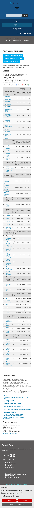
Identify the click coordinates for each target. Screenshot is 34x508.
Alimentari (8, 39)
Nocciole (26, 40)
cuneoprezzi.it (9, 467)
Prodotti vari (17, 40)
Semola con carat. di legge (8, 204)
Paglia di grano (8, 331)
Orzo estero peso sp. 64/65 (8, 157)
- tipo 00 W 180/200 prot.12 (6, 193)
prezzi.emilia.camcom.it (12, 477)
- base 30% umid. (9, 171)
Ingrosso (17, 25)
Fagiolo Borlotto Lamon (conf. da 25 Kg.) (8, 262)
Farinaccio (8, 215)
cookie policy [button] (15, 493)
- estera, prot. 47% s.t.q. (8, 289)
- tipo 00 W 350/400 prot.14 (6, 181)
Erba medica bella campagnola (9, 364)
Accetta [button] (25, 500)
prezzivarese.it (10, 465)
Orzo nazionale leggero (8, 152)
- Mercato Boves (8, 238)
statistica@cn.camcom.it (10, 433)
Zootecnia (17, 39)
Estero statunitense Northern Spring (8, 127)
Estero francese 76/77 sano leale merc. (8, 121)
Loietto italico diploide (8, 345)
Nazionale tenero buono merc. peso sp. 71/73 (8, 109)
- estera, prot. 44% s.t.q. (8, 284)
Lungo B (8, 312)
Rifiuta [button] (9, 500)
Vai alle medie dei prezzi (11, 61)
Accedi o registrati (24, 33)
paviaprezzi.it (9, 475)
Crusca (8, 221)
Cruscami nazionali (8, 228)
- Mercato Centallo (8, 242)
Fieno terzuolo (8, 328)
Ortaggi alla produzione (11, 399)
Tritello (8, 218)
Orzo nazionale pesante (8, 147)
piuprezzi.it (8, 462)
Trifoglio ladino (8, 359)
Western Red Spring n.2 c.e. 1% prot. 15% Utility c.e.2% (8, 135)
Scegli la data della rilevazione (13, 58)
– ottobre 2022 (16, 397)
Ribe (7, 307)
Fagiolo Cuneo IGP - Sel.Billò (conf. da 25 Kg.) (9, 248)
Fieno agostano (8, 324)
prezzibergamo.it (10, 464)
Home (17, 21)
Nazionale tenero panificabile (8, 98)
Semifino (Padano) (8, 301)
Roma (7, 304)
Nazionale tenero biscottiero (8, 103)
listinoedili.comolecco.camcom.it (15, 474)
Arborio (8, 310)
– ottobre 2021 (13, 406)
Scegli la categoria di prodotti (13, 55)
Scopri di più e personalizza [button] (17, 504)
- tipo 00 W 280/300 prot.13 (6, 187)
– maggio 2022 (13, 414)
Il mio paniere (17, 29)
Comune (8, 298)
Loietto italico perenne (8, 355)
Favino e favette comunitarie (9, 268)
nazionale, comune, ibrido (10, 167)
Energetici (7, 40)
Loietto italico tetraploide (9, 350)
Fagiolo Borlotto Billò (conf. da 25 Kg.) (9, 255)
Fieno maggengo (9, 321)
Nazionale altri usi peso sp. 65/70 (8, 116)
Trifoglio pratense (8, 340)
